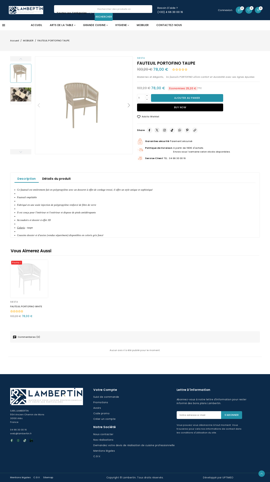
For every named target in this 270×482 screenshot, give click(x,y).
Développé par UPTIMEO (218, 477)
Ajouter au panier (187, 98)
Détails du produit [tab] (56, 179)
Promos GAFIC (243, 27)
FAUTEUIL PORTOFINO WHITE (26, 306)
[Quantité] (141, 98)
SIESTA (141, 58)
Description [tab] (26, 179)
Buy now (180, 107)
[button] (129, 105)
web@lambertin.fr (21, 433)
